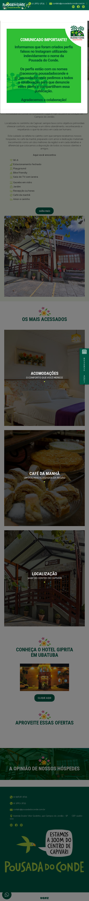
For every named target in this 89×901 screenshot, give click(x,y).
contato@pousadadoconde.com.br (68, 3)
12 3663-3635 (37, 3)
